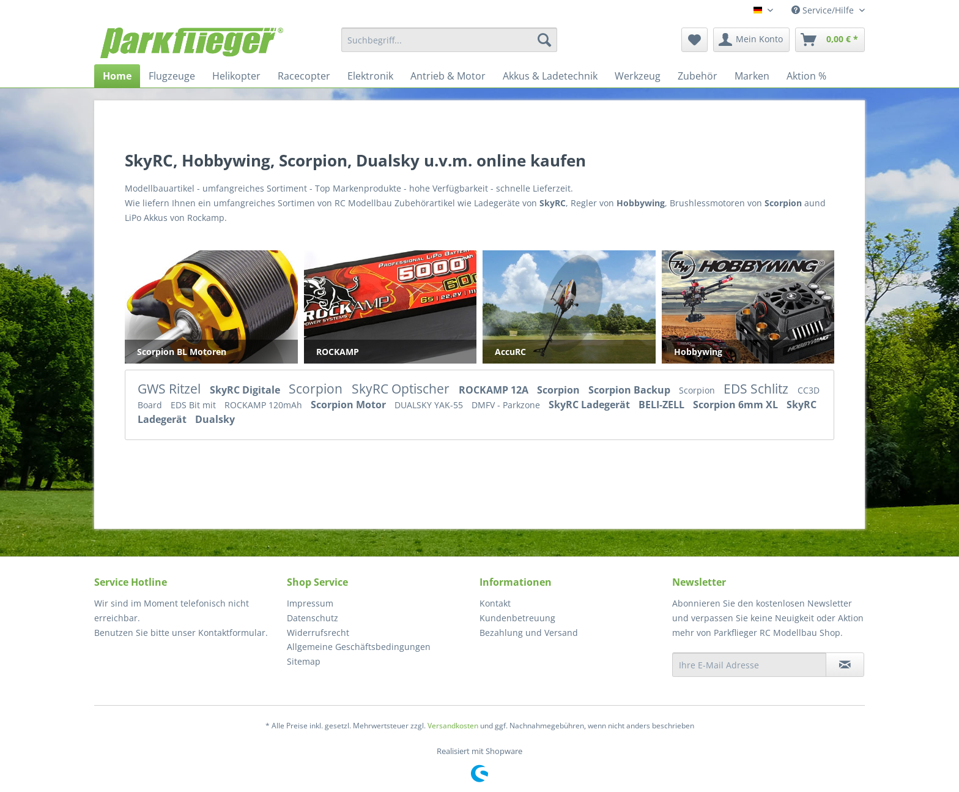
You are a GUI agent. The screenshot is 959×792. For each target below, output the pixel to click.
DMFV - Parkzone (507, 405)
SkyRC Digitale (246, 390)
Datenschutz (312, 618)
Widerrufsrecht (318, 632)
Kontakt (495, 603)
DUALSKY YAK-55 (429, 405)
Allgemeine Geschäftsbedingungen (359, 646)
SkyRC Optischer (402, 388)
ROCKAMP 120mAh (264, 405)
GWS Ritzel (171, 388)
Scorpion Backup (630, 390)
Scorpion (317, 388)
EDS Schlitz (757, 388)
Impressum (310, 603)
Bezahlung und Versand (529, 632)
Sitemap (303, 661)
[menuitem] (449, 40)
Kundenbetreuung (517, 618)
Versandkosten (453, 725)
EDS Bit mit (194, 405)
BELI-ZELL (663, 404)
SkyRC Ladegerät (590, 404)
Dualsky (215, 419)
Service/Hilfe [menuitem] (823, 10)
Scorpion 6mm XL (736, 404)
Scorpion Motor (349, 404)
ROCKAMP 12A (495, 390)
